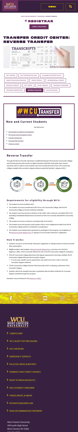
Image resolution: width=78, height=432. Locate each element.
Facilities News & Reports (22, 364)
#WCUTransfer (51, 90)
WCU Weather (16, 348)
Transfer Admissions (15, 138)
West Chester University (29, 16)
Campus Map (16, 333)
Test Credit (28, 85)
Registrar (41, 16)
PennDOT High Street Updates (25, 371)
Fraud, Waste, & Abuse (20, 395)
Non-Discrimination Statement (25, 410)
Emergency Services (20, 356)
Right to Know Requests (22, 380)
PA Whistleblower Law (21, 403)
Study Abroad (42, 85)
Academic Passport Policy (52, 75)
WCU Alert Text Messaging (23, 341)
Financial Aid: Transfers (16, 141)
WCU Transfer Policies (28, 75)
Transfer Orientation (14, 90)
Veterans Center (13, 144)
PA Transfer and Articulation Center (20, 135)
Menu (52, 6)
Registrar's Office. (35, 278)
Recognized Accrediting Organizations (21, 132)
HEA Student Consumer (21, 387)
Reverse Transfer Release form (22, 232)
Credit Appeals (36, 80)
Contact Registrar (39, 26)
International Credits (55, 80)
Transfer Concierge (60, 85)
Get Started (10, 75)
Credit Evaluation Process (16, 80)
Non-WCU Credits (12, 85)
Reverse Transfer (34, 90)
